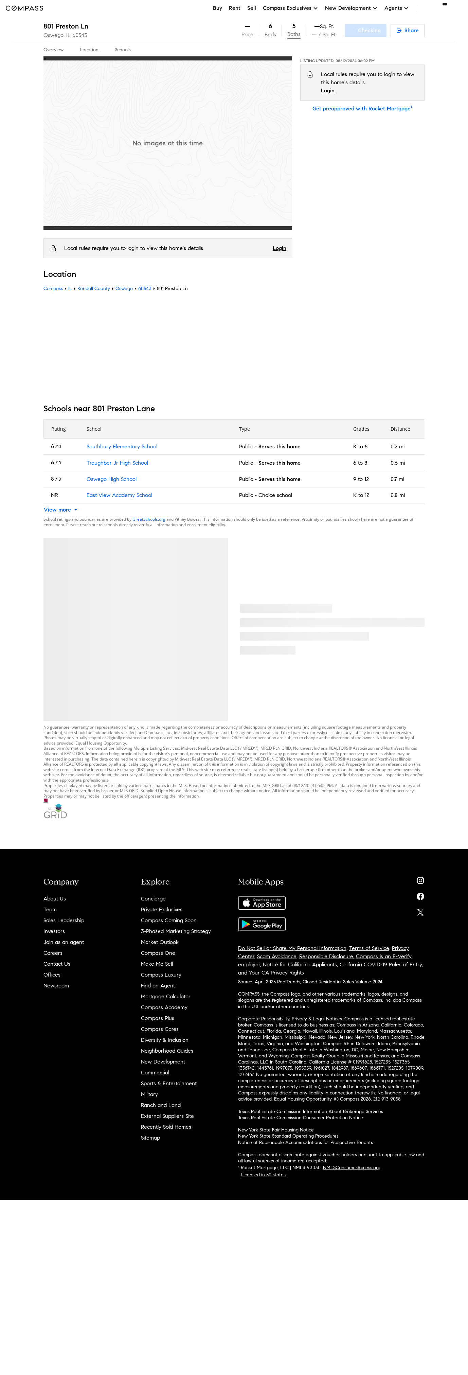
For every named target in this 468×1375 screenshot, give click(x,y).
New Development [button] (351, 8)
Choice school (275, 495)
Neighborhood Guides (167, 1051)
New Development (163, 1061)
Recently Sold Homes (166, 1127)
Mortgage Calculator (166, 996)
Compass (53, 288)
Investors (54, 931)
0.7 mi (397, 479)
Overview (53, 50)
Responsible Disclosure (326, 956)
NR (54, 495)
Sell (251, 8)
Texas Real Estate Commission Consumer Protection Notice (300, 1118)
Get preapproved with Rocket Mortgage (362, 108)
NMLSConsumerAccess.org (351, 1168)
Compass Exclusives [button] (290, 8)
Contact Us (56, 964)
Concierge (153, 898)
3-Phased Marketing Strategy (176, 931)
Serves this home (279, 446)
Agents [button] (396, 8)
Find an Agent (158, 985)
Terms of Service (369, 948)
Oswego (124, 288)
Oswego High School (112, 479)
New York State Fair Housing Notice (276, 1130)
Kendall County (93, 288)
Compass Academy (164, 1007)
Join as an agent (63, 942)
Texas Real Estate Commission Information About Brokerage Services (310, 1111)
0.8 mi (398, 495)
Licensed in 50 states (263, 1175)
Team (50, 909)
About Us (54, 898)
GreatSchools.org (148, 519)
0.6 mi (398, 463)
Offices (51, 974)
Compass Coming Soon (169, 920)
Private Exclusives (161, 909)
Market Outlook (160, 942)
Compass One (158, 953)
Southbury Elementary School (122, 446)
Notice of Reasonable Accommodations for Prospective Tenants (305, 1142)
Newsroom (56, 985)
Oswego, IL (57, 35)
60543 (79, 35)
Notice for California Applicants (300, 964)
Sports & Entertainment (169, 1083)
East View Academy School (119, 495)
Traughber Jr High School (117, 463)
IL (70, 288)
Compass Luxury (161, 974)
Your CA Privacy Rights (276, 972)
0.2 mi (397, 446)
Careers (52, 953)
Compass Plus (157, 1018)
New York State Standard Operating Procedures (288, 1136)
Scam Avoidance (276, 956)
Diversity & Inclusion (164, 1040)
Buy (217, 8)
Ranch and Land (161, 1105)
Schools (123, 50)
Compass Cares (160, 1029)
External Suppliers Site (167, 1116)
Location (89, 50)
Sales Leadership (63, 920)
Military (149, 1094)
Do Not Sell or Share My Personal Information (292, 948)
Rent (234, 8)
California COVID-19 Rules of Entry (381, 964)
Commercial (155, 1072)
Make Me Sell (157, 964)
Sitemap (150, 1138)
